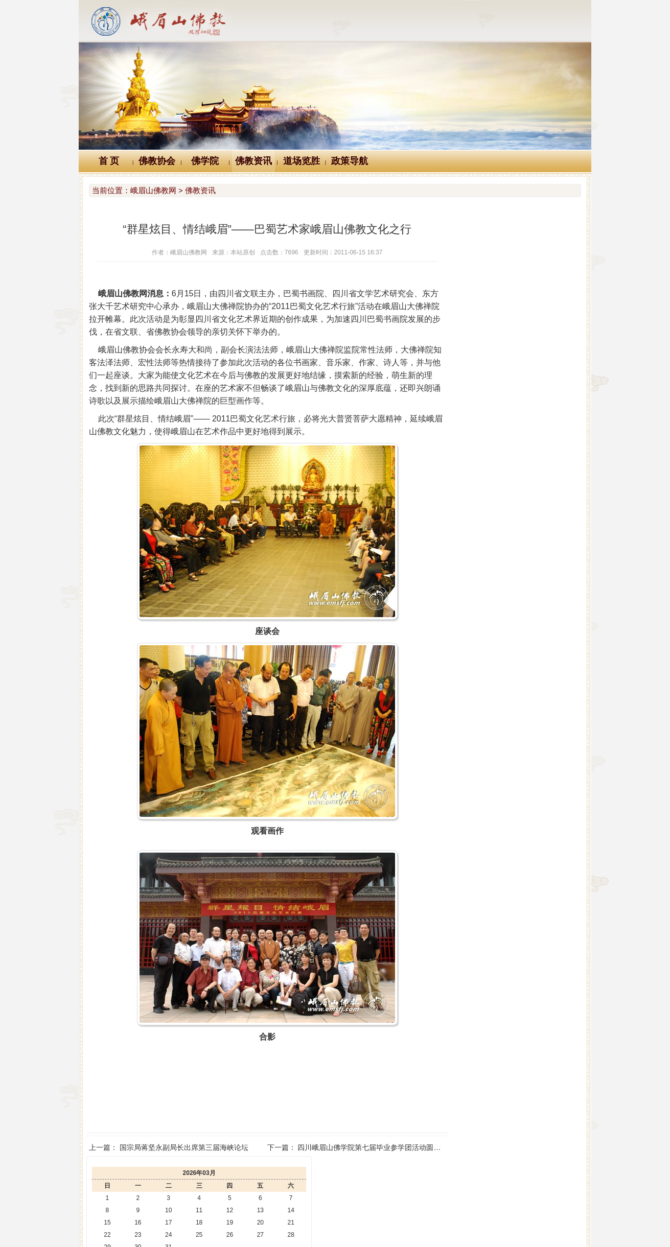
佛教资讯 (253, 161)
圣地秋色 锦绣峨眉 (471, 394)
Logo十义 (175, 1177)
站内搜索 (495, 1177)
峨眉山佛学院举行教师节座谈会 (492, 480)
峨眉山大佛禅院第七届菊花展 (488, 351)
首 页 (109, 161)
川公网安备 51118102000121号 (202, 1224)
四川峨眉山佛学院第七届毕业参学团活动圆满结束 (358, 1147)
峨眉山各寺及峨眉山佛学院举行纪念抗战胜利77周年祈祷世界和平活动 (553, 379)
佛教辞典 (288, 1177)
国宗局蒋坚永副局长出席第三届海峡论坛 (184, 1147)
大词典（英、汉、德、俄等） (410, 1177)
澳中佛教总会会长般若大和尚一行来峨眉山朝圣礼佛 (524, 437)
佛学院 (205, 161)
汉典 (333, 1177)
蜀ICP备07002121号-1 (487, 1224)
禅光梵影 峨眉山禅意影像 (482, 408)
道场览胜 (301, 161)
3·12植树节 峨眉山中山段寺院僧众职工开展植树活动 (525, 365)
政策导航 (349, 161)
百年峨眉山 (459, 422)
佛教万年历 (232, 1177)
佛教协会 (156, 161)
